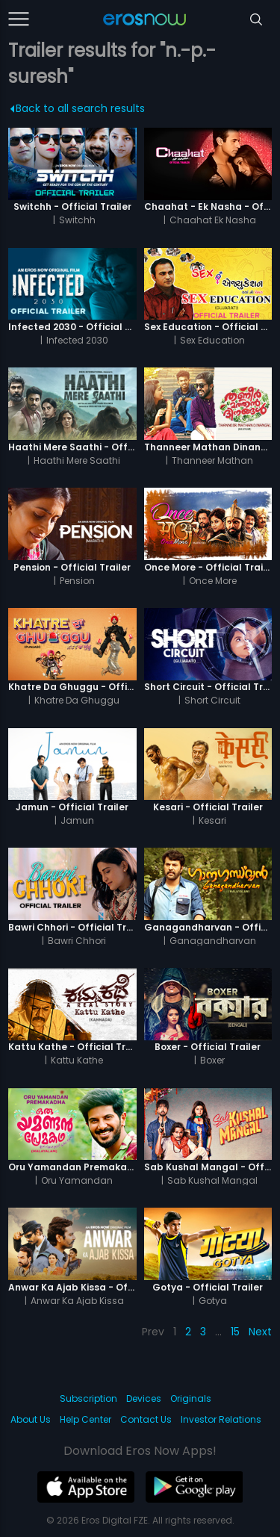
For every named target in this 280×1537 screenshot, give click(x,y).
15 (235, 1331)
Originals (190, 1398)
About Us (30, 1419)
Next (260, 1331)
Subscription (88, 1398)
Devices (143, 1398)
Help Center (85, 1419)
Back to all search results (78, 108)
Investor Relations (221, 1419)
